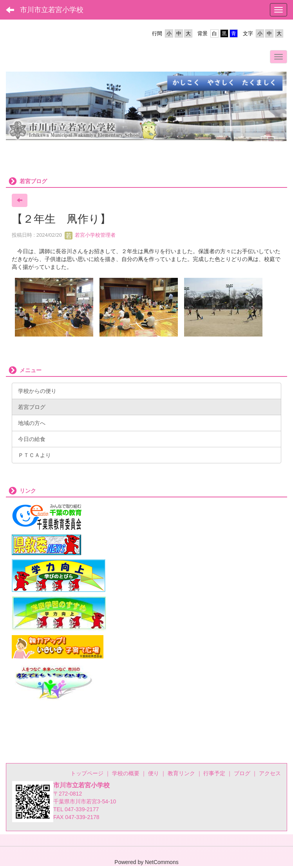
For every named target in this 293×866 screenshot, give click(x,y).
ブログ (242, 773)
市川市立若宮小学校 (51, 10)
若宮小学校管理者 (90, 235)
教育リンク (181, 773)
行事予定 (214, 773)
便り (153, 773)
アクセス (270, 773)
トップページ (87, 773)
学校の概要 (125, 773)
